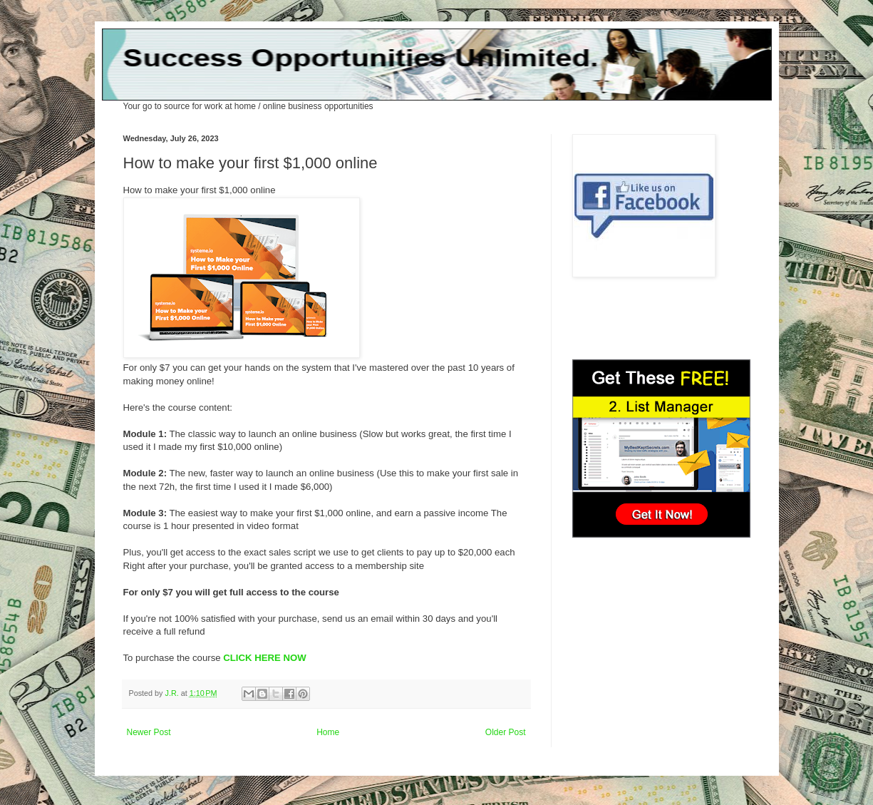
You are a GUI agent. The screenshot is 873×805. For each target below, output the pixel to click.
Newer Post (149, 732)
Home (327, 732)
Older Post (505, 732)
